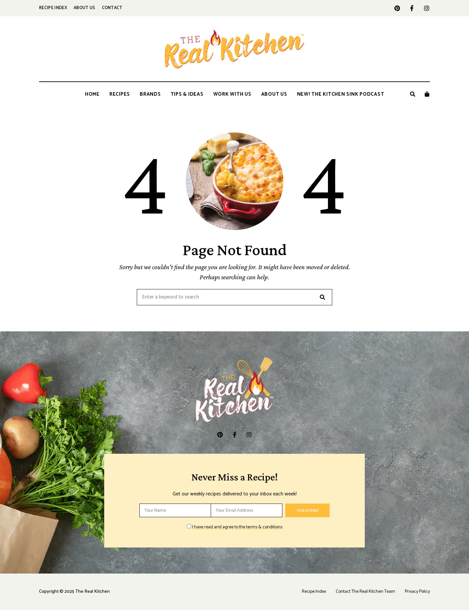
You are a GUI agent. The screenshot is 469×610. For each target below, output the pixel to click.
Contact (112, 8)
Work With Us (232, 94)
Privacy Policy (417, 591)
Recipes (119, 94)
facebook (412, 8)
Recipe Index (53, 8)
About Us (84, 8)
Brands (150, 94)
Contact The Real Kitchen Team (365, 591)
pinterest (397, 8)
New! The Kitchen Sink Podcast (340, 94)
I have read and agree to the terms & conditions (237, 527)
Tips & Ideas (187, 94)
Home (92, 94)
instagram (426, 8)
